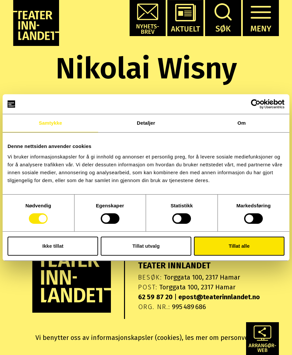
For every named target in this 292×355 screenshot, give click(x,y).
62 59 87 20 (155, 297)
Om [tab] (242, 123)
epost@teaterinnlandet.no (219, 297)
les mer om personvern (220, 338)
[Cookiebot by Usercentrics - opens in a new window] (255, 104)
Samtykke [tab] (50, 123)
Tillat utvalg (145, 246)
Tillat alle (239, 246)
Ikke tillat (52, 246)
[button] (148, 18)
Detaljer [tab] (146, 123)
